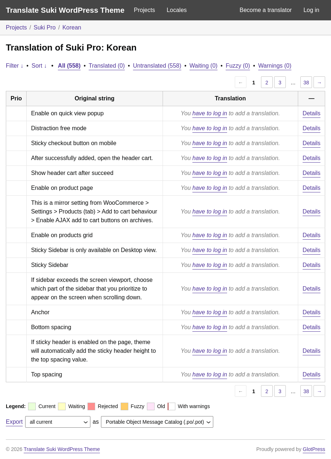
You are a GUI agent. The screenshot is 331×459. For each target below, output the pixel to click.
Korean (71, 27)
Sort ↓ (39, 66)
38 (306, 82)
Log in (311, 10)
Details (311, 113)
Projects (144, 10)
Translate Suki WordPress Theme (65, 10)
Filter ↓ (14, 66)
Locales (177, 10)
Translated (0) (107, 66)
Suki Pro (44, 27)
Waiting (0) (204, 66)
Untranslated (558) (157, 66)
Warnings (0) (274, 66)
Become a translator (266, 10)
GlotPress (314, 449)
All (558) (69, 66)
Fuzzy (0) (238, 66)
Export (14, 422)
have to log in (209, 113)
